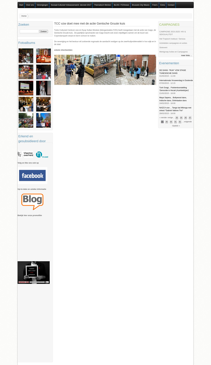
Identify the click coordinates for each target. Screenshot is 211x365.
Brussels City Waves (140, 5)
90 (171, 122)
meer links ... (186, 55)
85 (181, 117)
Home (24, 16)
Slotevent (163, 47)
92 (180, 122)
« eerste (163, 117)
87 (190, 117)
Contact (171, 5)
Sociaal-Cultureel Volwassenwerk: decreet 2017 (71, 5)
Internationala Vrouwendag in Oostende (176, 80)
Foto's (155, 5)
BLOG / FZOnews (121, 5)
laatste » (176, 126)
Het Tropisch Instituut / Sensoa (172, 39)
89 (166, 122)
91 (175, 122)
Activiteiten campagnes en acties (173, 43)
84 (177, 117)
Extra (162, 5)
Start (21, 5)
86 (186, 117)
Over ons (30, 5)
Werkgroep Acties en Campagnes (173, 52)
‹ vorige (169, 117)
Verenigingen (42, 5)
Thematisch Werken (102, 5)
